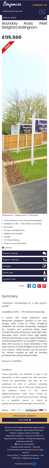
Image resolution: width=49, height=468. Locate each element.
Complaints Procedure (29, 455)
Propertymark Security (30, 458)
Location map (24, 279)
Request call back (24, 259)
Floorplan (24, 266)
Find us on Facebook (24, 444)
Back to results (24, 17)
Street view (24, 272)
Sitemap (36, 447)
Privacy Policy (13, 455)
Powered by (16, 447)
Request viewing (24, 253)
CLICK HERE (24, 420)
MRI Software (26, 447)
